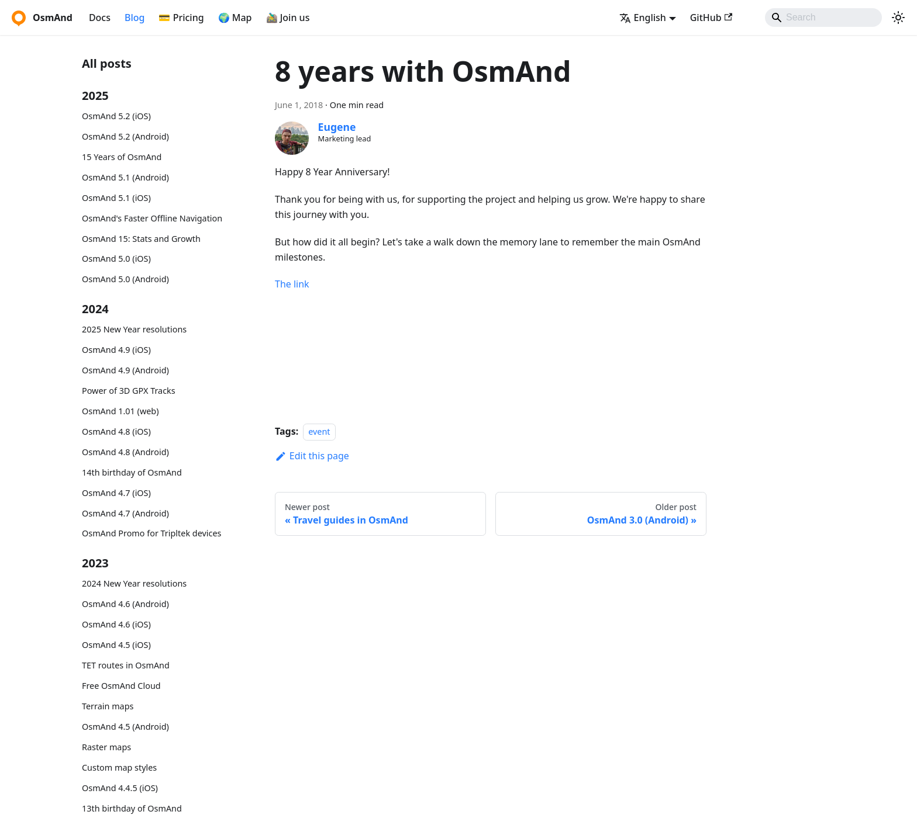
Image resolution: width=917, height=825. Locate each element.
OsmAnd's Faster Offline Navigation (152, 218)
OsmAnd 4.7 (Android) (125, 513)
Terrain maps (107, 706)
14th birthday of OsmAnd (132, 472)
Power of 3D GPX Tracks (128, 390)
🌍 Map (235, 17)
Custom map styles (119, 767)
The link (292, 284)
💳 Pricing (181, 17)
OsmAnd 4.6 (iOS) (116, 624)
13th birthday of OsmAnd (132, 808)
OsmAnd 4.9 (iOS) (116, 349)
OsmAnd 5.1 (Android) (125, 177)
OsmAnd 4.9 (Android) (125, 370)
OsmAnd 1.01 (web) (120, 411)
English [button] (642, 17)
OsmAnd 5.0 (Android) (125, 279)
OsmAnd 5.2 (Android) (125, 136)
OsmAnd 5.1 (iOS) (116, 197)
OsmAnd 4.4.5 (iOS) (120, 787)
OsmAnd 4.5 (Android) (125, 726)
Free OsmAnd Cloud (121, 685)
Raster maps (106, 747)
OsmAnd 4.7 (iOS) (116, 492)
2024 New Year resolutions (134, 583)
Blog (134, 17)
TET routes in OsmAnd (126, 665)
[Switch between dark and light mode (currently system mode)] (898, 17)
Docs (100, 17)
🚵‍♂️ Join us (288, 17)
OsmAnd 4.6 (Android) (125, 603)
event (319, 431)
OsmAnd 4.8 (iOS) (116, 431)
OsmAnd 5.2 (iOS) (116, 116)
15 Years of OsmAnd (121, 156)
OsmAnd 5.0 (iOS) (116, 258)
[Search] (823, 17)
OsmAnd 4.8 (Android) (125, 451)
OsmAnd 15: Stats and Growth (141, 238)
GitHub (711, 17)
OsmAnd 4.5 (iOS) (116, 644)
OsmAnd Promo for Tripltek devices (151, 533)
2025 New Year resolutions (134, 329)
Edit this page (312, 455)
